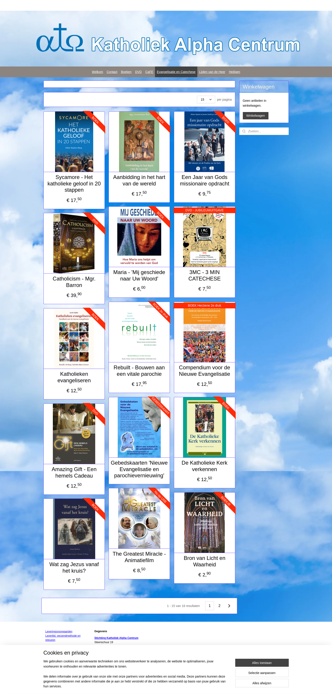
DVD (138, 72)
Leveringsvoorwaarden (58, 631)
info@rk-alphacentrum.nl (111, 659)
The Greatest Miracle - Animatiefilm (139, 557)
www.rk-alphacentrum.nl (108, 663)
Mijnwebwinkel (221, 685)
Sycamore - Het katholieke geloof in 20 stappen (74, 183)
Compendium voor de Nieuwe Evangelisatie (204, 370)
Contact (112, 72)
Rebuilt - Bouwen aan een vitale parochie (139, 370)
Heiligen (234, 72)
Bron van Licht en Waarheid (204, 561)
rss (171, 685)
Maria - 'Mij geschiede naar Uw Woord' (139, 275)
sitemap (163, 685)
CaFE (149, 72)
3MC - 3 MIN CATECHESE (204, 275)
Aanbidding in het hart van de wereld (139, 180)
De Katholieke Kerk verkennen (204, 466)
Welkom (97, 72)
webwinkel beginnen (186, 685)
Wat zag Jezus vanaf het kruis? (74, 567)
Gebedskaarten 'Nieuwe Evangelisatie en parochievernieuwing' (139, 469)
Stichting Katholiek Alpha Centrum (116, 638)
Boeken (126, 72)
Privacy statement (105, 667)
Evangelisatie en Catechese (176, 72)
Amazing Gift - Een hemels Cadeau (74, 472)
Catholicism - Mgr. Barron (74, 282)
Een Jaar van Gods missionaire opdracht (204, 180)
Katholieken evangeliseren (74, 377)
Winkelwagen (255, 115)
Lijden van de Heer (212, 72)
